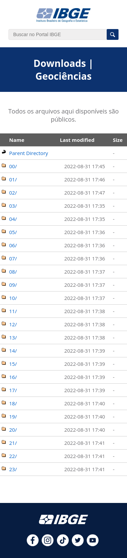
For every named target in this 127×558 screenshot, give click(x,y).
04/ (13, 218)
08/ (13, 271)
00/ (13, 166)
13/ (13, 337)
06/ (13, 245)
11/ (13, 311)
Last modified (77, 139)
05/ (13, 232)
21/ (13, 442)
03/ (13, 205)
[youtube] (93, 544)
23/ (13, 469)
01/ (13, 179)
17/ (13, 390)
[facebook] (33, 544)
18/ (13, 403)
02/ (13, 192)
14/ (13, 350)
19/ (13, 416)
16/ (13, 377)
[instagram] (48, 544)
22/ (13, 456)
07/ (13, 258)
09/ (13, 284)
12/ (13, 324)
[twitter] (78, 544)
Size (118, 139)
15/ (13, 363)
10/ (13, 298)
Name (16, 139)
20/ (13, 429)
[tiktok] (63, 544)
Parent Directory (28, 153)
